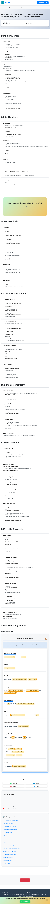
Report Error (25, 884)
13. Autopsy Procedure (8, 861)
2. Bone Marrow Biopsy (8, 827)
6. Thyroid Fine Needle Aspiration (10, 839)
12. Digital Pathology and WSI (9, 858)
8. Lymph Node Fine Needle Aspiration (11, 846)
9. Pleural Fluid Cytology (8, 849)
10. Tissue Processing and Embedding (11, 852)
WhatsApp (13, 787)
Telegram (36, 787)
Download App (43, 2)
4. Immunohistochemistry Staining (10, 833)
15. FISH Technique (7, 867)
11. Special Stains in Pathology (9, 855)
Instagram (13, 790)
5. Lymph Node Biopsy (8, 836)
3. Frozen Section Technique (9, 830)
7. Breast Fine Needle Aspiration (10, 842)
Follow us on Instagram (9, 810)
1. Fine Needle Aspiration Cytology (10, 824)
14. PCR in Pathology (7, 864)
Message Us (25, 901)
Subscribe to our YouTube (10, 813)
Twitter (36, 790)
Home (2, 7)
